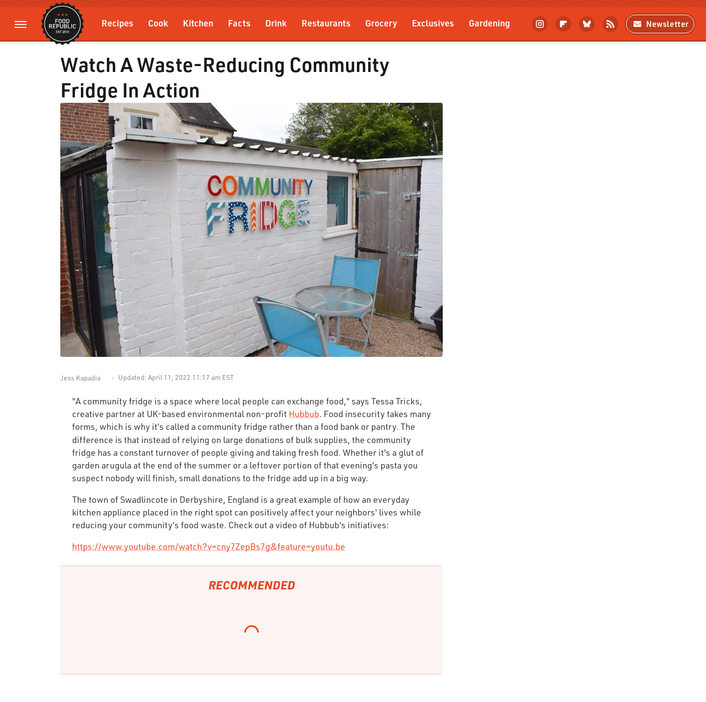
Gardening (489, 22)
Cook (158, 22)
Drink (276, 22)
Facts (239, 22)
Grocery (381, 22)
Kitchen (198, 22)
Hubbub (304, 413)
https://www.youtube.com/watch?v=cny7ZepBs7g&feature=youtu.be (208, 546)
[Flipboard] (563, 24)
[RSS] (610, 24)
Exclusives (433, 22)
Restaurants (326, 22)
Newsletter (660, 24)
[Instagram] (540, 24)
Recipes (117, 22)
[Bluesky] (587, 24)
